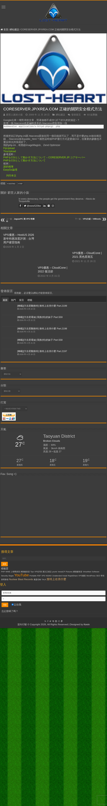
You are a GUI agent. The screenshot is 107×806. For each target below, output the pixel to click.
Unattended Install (59, 754)
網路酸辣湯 (77, 750)
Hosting (11, 184)
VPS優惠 (82, 754)
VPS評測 (38, 750)
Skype (11, 754)
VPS (43, 754)
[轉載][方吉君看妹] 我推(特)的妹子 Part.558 (40, 518)
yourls (54, 750)
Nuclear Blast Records (21, 757)
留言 (21, 478)
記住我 (16, 782)
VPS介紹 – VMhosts (92, 219)
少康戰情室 (15, 750)
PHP (20, 184)
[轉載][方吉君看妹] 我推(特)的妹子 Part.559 (40, 495)
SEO (98, 754)
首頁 (4, 29)
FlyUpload (9, 148)
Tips (32, 750)
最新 (5, 478)
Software (95, 750)
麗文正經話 (47, 750)
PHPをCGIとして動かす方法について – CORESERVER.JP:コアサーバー (44, 157)
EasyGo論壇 (10, 169)
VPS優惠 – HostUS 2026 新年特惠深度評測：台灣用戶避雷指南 (18, 238)
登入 (30, 471)
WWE (8, 750)
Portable (33, 754)
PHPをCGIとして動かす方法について (24, 160)
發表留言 (76, 114)
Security (4, 754)
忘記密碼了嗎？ (10, 789)
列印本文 (11, 175)
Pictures (69, 750)
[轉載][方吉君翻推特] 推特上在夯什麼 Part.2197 (42, 529)
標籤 (29, 478)
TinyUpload (9, 151)
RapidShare (73, 754)
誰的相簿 (8, 166)
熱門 (13, 478)
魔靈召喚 (37, 757)
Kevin (87, 802)
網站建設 (14, 29)
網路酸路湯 (25, 750)
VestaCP (61, 750)
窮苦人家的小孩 (14, 114)
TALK (44, 757)
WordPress (91, 754)
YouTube (21, 753)
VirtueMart (87, 750)
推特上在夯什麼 (56, 757)
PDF (39, 754)
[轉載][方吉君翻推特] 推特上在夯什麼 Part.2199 (42, 484)
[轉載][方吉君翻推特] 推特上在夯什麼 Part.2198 (42, 506)
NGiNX (49, 754)
